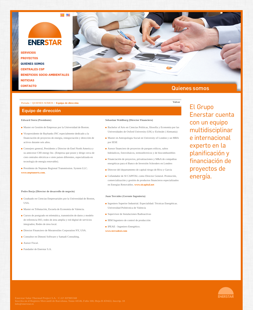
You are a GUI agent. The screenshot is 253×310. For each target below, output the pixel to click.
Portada (25, 102)
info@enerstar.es (24, 303)
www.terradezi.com (116, 230)
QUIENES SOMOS (42, 102)
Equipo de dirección (67, 102)
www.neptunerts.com (33, 172)
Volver (176, 101)
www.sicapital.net (144, 184)
